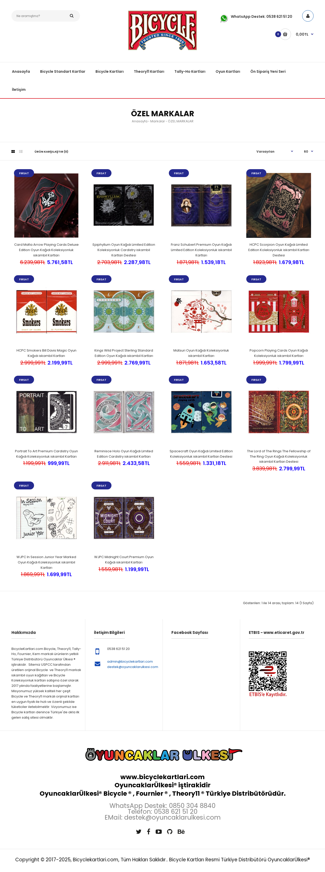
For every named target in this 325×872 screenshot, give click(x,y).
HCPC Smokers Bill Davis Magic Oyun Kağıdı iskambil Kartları (46, 353)
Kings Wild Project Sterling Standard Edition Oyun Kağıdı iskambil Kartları (123, 353)
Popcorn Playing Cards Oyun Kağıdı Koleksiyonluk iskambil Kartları (279, 353)
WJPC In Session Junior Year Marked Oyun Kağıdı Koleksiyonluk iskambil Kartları (46, 562)
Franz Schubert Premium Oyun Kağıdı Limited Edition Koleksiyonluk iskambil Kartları (201, 250)
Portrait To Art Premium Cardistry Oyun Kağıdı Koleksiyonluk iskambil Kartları (46, 454)
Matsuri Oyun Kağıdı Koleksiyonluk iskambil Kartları (201, 353)
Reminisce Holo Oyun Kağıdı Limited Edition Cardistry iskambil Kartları (123, 454)
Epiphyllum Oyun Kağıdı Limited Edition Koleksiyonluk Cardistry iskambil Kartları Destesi (124, 250)
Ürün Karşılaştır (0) (51, 152)
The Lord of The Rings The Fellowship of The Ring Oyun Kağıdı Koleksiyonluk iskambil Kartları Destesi (279, 456)
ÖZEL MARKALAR (180, 121)
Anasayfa (140, 121)
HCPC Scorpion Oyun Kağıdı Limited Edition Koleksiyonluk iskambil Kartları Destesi (278, 250)
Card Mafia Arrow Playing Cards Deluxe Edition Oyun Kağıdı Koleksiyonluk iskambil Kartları (46, 250)
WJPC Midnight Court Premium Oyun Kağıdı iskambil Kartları (124, 560)
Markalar (157, 121)
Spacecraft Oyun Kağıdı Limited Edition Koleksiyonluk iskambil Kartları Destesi (201, 454)
